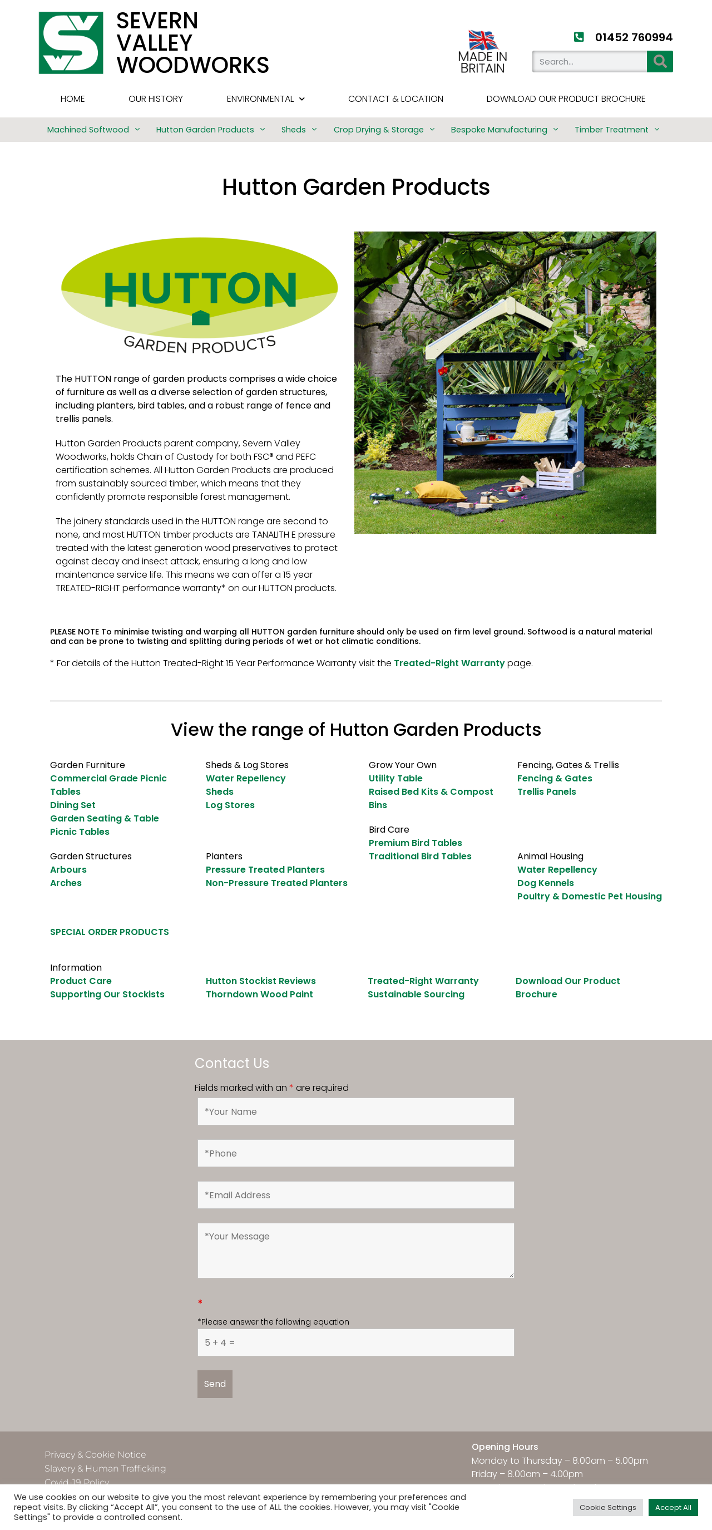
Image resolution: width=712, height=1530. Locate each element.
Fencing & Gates (554, 778)
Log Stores (230, 805)
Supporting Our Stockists (107, 994)
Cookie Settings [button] (608, 1507)
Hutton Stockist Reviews (261, 981)
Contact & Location (395, 98)
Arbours (68, 869)
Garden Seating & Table (104, 818)
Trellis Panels (546, 791)
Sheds (220, 791)
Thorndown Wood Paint (259, 994)
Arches (66, 883)
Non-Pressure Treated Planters (277, 883)
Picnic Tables (80, 831)
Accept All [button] (673, 1507)
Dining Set (73, 805)
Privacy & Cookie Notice (95, 1454)
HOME (73, 98)
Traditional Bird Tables (420, 856)
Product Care (81, 981)
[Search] (660, 61)
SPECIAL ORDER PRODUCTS (109, 932)
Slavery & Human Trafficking (105, 1468)
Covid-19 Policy (76, 1482)
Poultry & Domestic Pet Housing (589, 896)
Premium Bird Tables (415, 843)
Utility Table (396, 778)
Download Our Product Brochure (566, 98)
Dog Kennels (545, 883)
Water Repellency (246, 778)
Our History (155, 98)
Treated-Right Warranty (449, 663)
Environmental (266, 98)
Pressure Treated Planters (265, 869)
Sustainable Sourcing (416, 994)
